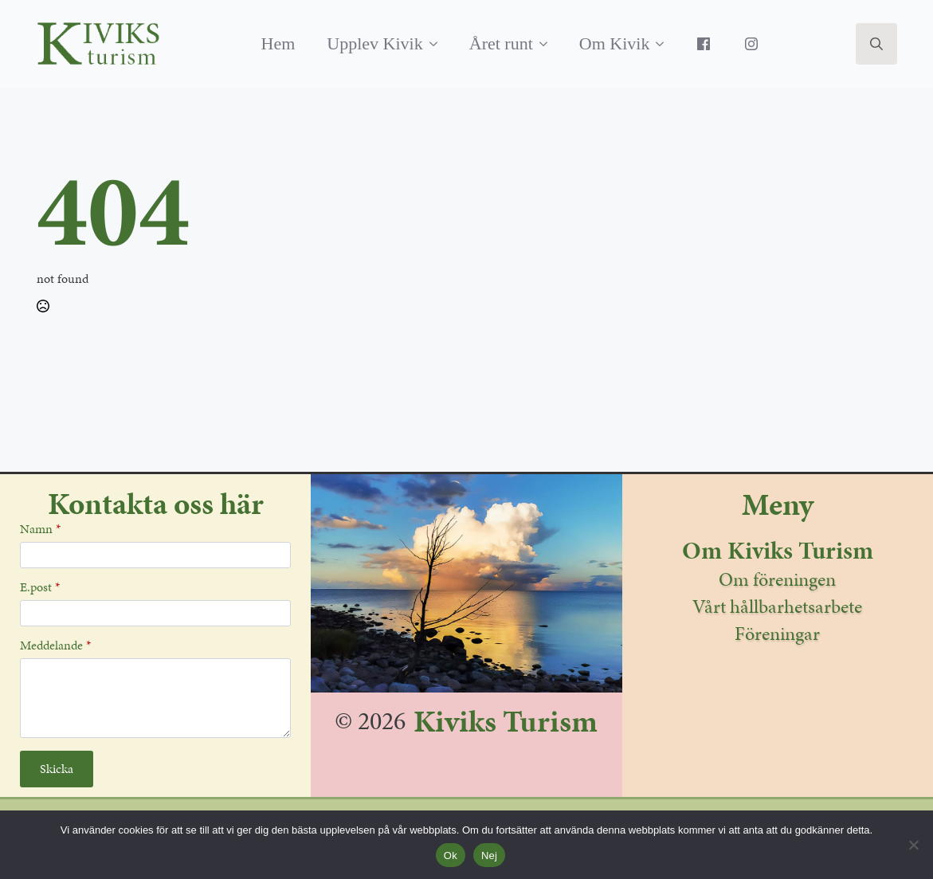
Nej (489, 855)
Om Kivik (614, 43)
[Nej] (913, 845)
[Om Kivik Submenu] (664, 44)
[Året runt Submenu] (548, 44)
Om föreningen (777, 579)
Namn (40, 529)
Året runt (501, 43)
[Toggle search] (876, 44)
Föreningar (777, 633)
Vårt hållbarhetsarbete (777, 606)
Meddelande (55, 645)
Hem (278, 43)
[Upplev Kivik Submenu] (438, 44)
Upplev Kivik (374, 43)
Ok (450, 855)
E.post (40, 587)
